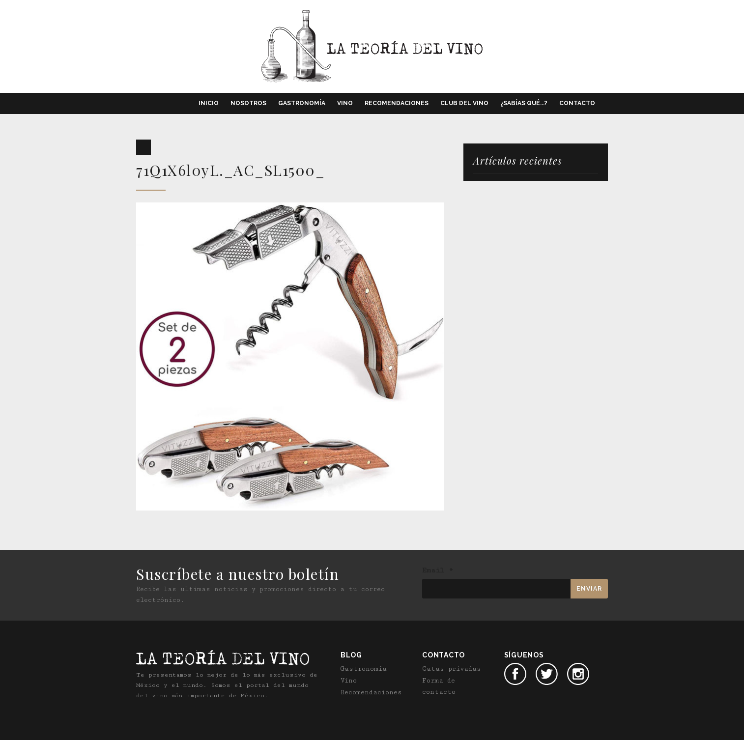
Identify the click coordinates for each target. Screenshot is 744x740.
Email (437, 570)
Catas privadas (451, 669)
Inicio (209, 103)
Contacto (577, 103)
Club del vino (464, 103)
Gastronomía (301, 103)
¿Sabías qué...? (523, 103)
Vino (345, 103)
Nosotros (248, 103)
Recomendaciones (397, 103)
